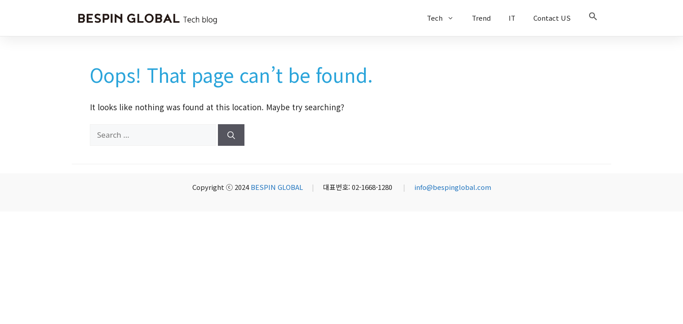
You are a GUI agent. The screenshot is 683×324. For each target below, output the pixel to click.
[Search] (231, 135)
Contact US (552, 17)
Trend (481, 17)
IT (512, 17)
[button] (593, 18)
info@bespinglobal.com (452, 187)
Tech (445, 18)
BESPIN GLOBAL (277, 187)
